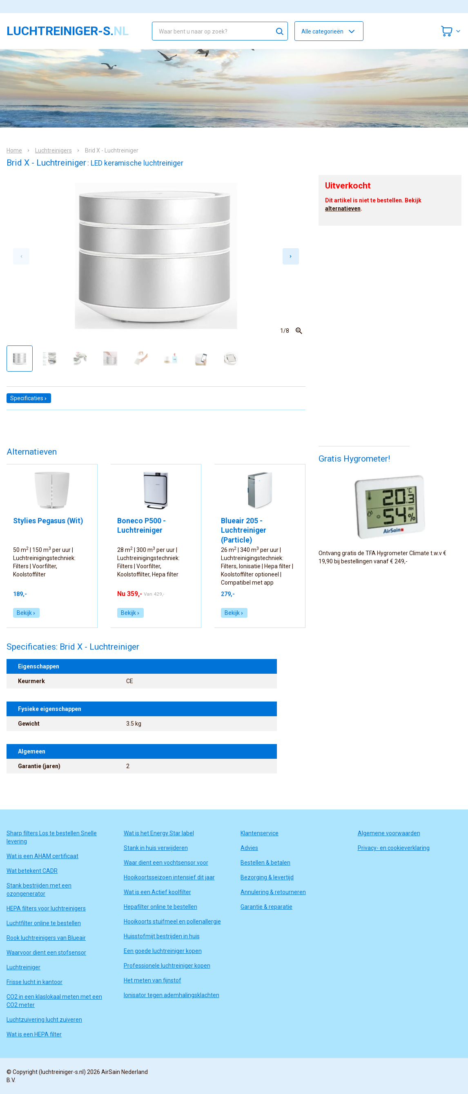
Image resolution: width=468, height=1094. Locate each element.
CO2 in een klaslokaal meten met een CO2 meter (54, 1000)
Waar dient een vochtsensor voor (166, 862)
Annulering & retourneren (273, 892)
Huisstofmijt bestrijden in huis (162, 936)
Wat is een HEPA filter (34, 1034)
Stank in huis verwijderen (156, 848)
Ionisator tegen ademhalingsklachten (171, 995)
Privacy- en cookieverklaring (394, 848)
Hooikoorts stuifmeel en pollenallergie (172, 921)
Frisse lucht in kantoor (34, 982)
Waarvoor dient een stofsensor (46, 952)
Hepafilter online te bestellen (160, 906)
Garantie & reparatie (266, 906)
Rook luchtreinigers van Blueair (46, 938)
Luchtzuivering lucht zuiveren (44, 1019)
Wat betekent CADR (32, 871)
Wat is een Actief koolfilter (157, 892)
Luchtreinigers (53, 150)
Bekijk (26, 613)
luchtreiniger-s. (68, 31)
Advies (249, 848)
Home (14, 150)
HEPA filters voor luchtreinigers (46, 908)
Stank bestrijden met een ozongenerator (39, 889)
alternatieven (343, 208)
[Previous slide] (21, 256)
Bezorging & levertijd (267, 877)
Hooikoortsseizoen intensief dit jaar (169, 877)
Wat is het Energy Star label (159, 833)
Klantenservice (260, 833)
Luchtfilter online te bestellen (44, 923)
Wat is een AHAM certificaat (42, 856)
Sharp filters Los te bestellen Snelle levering (52, 837)
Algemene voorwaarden (389, 833)
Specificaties (28, 398)
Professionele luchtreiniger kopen (167, 965)
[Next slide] (291, 256)
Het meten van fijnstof (152, 980)
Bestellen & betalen (265, 862)
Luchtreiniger (23, 967)
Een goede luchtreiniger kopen (163, 951)
